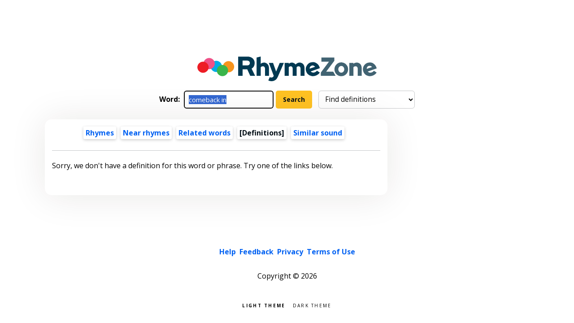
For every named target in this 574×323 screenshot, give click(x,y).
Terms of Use (331, 252)
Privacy (290, 252)
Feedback (256, 252)
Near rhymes (146, 133)
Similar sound (317, 133)
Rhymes (100, 133)
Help (227, 252)
